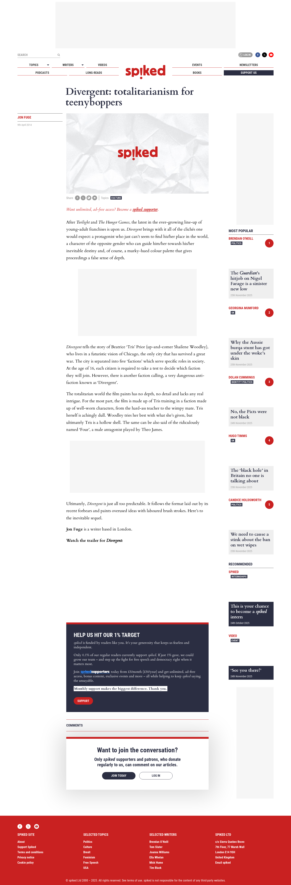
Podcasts (42, 73)
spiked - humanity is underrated (145, 72)
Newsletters (249, 65)
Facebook (257, 54)
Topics (33, 65)
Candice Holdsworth (245, 500)
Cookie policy (25, 862)
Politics (236, 243)
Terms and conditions (30, 852)
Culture (116, 197)
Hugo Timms (238, 436)
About (21, 842)
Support (83, 701)
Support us (249, 73)
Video (233, 636)
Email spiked (223, 862)
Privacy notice (25, 857)
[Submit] (58, 55)
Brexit (86, 852)
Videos (102, 65)
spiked (234, 572)
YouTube (271, 54)
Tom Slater (155, 847)
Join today (118, 775)
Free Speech (90, 862)
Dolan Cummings (242, 377)
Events (197, 65)
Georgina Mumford (244, 308)
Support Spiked (26, 847)
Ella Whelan (156, 857)
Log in (245, 55)
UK (232, 312)
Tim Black (155, 868)
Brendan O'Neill (241, 238)
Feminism (89, 857)
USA (86, 868)
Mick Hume (156, 862)
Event (235, 640)
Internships (239, 576)
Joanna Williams (159, 852)
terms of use (134, 880)
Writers (68, 65)
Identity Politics (242, 382)
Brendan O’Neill (158, 842)
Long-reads (94, 73)
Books (197, 73)
